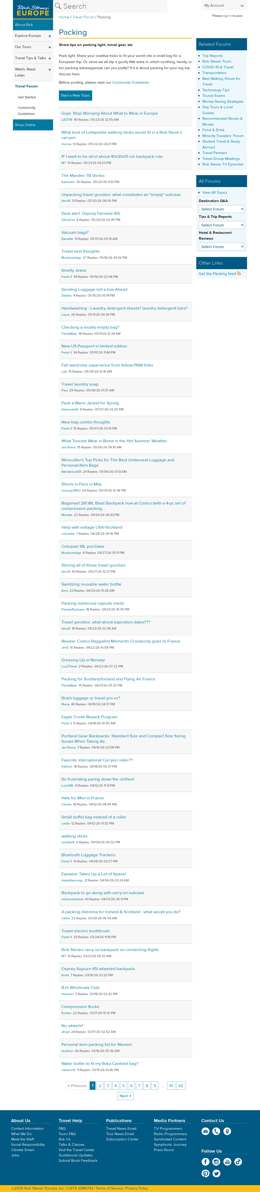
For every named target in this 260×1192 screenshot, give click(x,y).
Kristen (66, 1013)
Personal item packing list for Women (96, 1044)
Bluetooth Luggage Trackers (88, 855)
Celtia (65, 918)
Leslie (65, 823)
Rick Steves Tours (216, 61)
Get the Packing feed (220, 273)
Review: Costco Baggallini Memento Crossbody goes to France (120, 641)
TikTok (238, 1162)
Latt (64, 372)
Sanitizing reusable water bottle (91, 584)
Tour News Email (120, 1134)
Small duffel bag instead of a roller (93, 817)
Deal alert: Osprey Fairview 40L (91, 213)
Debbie (66, 296)
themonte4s (69, 409)
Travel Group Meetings (221, 158)
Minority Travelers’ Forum (223, 135)
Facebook (205, 1162)
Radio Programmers (170, 1134)
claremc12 (68, 1070)
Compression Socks (80, 1007)
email (205, 1131)
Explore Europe (28, 35)
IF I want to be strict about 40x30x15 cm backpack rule (112, 156)
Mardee (66, 515)
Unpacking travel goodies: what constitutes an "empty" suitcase (121, 194)
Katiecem (68, 182)
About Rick (24, 24)
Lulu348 (67, 786)
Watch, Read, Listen (25, 72)
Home (64, 17)
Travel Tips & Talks (30, 58)
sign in (227, 16)
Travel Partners (214, 152)
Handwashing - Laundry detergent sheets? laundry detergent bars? (124, 308)
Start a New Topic (75, 95)
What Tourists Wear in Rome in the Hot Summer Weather (114, 441)
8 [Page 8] (147, 1085)
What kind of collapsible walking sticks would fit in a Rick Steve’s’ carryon (122, 135)
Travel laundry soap (80, 384)
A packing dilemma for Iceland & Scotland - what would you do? (121, 912)
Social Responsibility (28, 1144)
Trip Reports (212, 55)
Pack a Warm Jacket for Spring (90, 403)
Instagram (216, 1162)
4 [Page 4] (116, 1085)
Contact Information (27, 1128)
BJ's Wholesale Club (80, 987)
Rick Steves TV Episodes (222, 164)
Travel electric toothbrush (85, 931)
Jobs (15, 1155)
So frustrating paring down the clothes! (97, 779)
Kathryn (66, 767)
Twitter (216, 1173)
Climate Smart (22, 1150)
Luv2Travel (69, 666)
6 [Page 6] (131, 1085)
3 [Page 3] (108, 1085)
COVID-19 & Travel (217, 67)
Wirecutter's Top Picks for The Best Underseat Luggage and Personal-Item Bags (117, 462)
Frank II (66, 277)
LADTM (66, 120)
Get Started (27, 97)
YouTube (227, 1162)
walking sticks (74, 836)
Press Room (164, 1150)
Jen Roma (68, 447)
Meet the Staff (22, 1139)
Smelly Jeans (73, 270)
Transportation (214, 72)
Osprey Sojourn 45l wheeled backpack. (98, 969)
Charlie (66, 804)
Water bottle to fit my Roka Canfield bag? (99, 1063)
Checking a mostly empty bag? (90, 327)
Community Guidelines (27, 110)
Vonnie (66, 144)
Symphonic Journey (170, 1144)
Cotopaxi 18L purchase (82, 546)
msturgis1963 (70, 490)
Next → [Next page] (125, 1095)
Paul (64, 390)
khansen (67, 994)
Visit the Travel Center (76, 1150)
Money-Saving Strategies (222, 101)
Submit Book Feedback (78, 1160)
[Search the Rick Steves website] (110, 6)
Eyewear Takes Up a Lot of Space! (93, 874)
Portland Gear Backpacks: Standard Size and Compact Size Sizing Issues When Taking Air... (123, 738)
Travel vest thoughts (80, 251)
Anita (65, 975)
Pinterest (205, 1173)
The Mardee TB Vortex (83, 175)
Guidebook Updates (76, 1155)
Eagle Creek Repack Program (89, 717)
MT (63, 163)
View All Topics (214, 192)
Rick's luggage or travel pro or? (90, 698)
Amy (64, 591)
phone (216, 1131)
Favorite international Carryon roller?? (97, 760)
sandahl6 (68, 842)
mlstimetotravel (72, 899)
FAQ (62, 1128)
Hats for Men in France (82, 798)
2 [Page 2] (100, 1085)
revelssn (67, 1051)
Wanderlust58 (71, 472)
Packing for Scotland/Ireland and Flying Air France (108, 679)
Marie (65, 704)
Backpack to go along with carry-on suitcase (102, 893)
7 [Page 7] (139, 1085)
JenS (65, 648)
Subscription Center (122, 1139)
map (227, 1131)
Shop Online (25, 125)
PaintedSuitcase (73, 609)
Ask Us (65, 1139)
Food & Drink (213, 130)
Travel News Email (121, 1128)
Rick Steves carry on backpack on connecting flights (110, 950)
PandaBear (69, 334)
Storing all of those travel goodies (93, 565)
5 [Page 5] (123, 1085)
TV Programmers (168, 1128)
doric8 (65, 201)
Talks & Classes (72, 1144)
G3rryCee (68, 220)
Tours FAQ (67, 1134)
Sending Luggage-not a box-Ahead (94, 289)
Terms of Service (109, 1188)
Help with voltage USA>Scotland (91, 527)
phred (65, 1032)
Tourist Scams (213, 95)
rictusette (68, 534)
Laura (65, 315)
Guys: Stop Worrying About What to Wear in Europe (109, 113)
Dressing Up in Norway (83, 660)
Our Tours (23, 46)
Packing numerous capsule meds (92, 603)
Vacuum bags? (75, 232)
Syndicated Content (170, 1139)
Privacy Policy (137, 1188)
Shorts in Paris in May (81, 484)
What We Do (21, 1134)
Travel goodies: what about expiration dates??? (105, 622)
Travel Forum (83, 17)
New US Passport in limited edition (94, 346)
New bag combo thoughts (85, 422)
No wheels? (72, 1026)
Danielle (67, 239)
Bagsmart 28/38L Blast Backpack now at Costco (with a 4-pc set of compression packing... (123, 505)
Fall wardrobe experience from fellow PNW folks (107, 365)
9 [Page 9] (155, 1085)
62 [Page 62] (180, 1085)
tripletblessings (72, 880)
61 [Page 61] (171, 1085)
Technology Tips (216, 90)
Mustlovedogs (71, 258)
